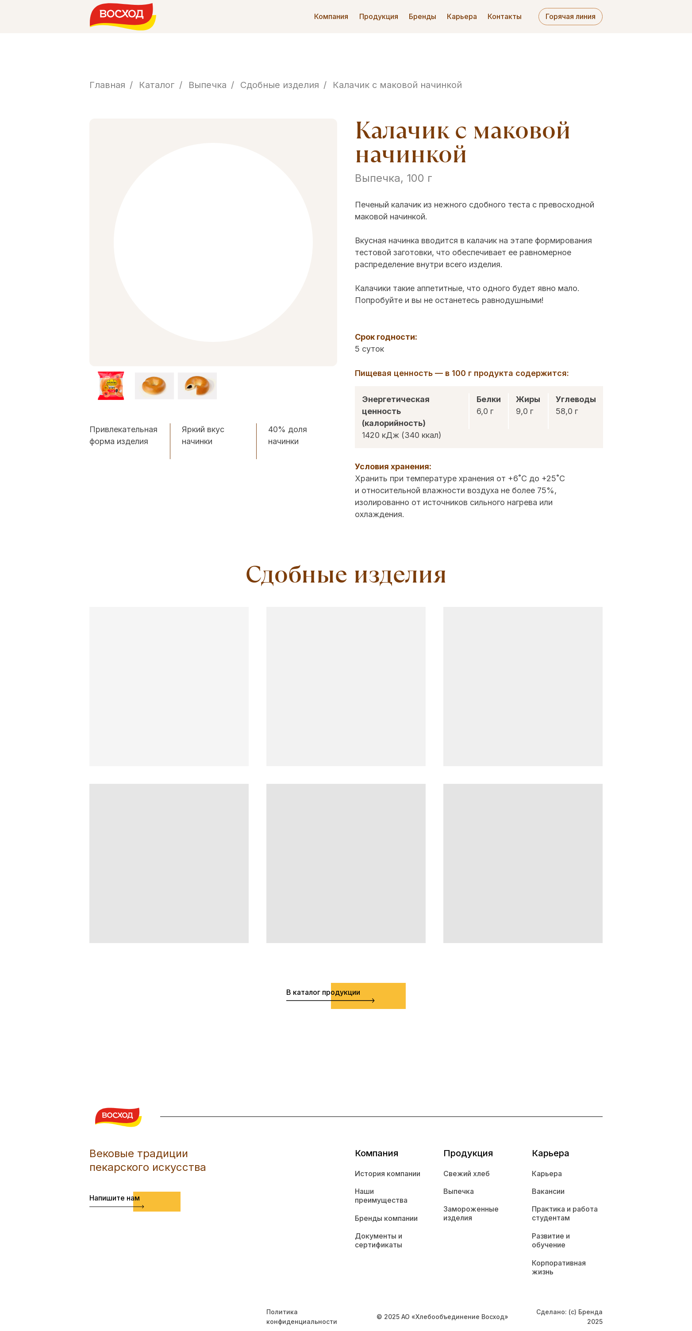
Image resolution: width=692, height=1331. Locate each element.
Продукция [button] (378, 16)
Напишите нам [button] (114, 1197)
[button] (116, 1206)
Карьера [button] (462, 16)
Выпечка (207, 85)
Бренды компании (386, 1218)
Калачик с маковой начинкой (397, 85)
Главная (107, 85)
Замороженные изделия (471, 1213)
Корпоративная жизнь (559, 1267)
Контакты (505, 16)
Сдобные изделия (279, 85)
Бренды (422, 16)
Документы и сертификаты (378, 1240)
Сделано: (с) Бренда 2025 (569, 1316)
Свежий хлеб (466, 1173)
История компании (387, 1173)
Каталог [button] (157, 85)
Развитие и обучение (551, 1240)
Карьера (547, 1173)
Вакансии (548, 1191)
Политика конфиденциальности (301, 1316)
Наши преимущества (381, 1196)
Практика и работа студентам (565, 1213)
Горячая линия (571, 16)
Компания (331, 16)
